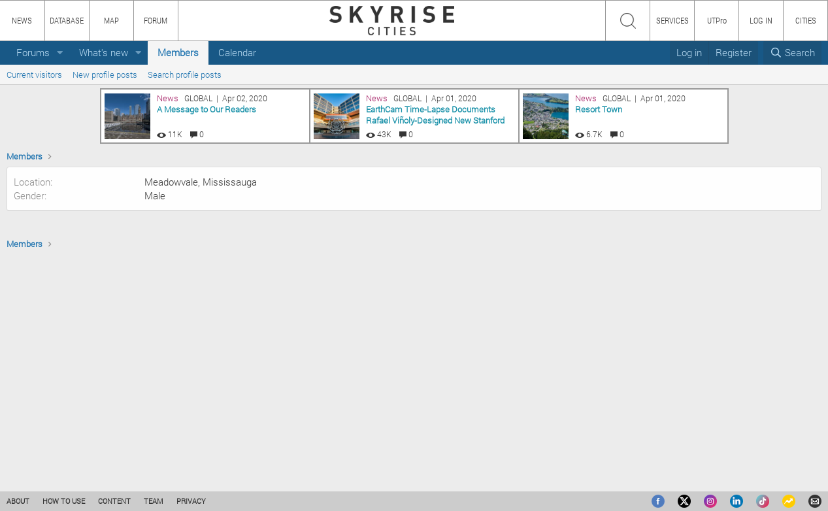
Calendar (237, 52)
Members (178, 52)
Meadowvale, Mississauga (200, 243)
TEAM (153, 501)
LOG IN (761, 20)
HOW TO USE (63, 501)
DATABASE (67, 20)
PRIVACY (191, 501)
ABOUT (18, 501)
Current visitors (34, 74)
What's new (103, 52)
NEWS (22, 20)
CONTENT (114, 501)
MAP (111, 20)
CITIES (805, 20)
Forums (33, 52)
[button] (60, 53)
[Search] (792, 53)
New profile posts (105, 74)
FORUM (155, 20)
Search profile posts (185, 74)
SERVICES (672, 20)
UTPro (717, 20)
